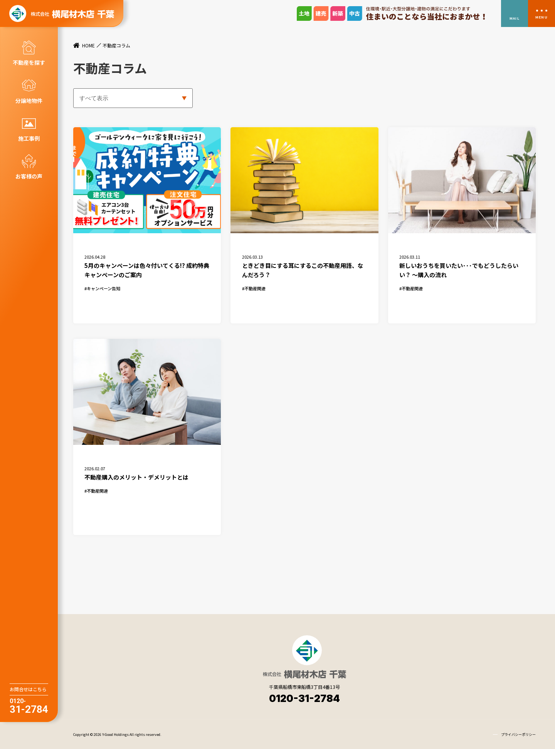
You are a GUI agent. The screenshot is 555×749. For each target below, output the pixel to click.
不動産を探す (29, 62)
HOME (88, 45)
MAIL (514, 18)
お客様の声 (28, 176)
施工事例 (29, 138)
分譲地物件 (28, 100)
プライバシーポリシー (518, 734)
